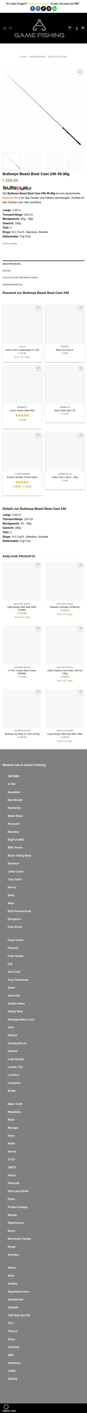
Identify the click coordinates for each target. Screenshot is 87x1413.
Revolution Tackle (19, 1238)
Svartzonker (15, 1299)
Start (23, 56)
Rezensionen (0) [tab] (12, 284)
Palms (12, 1175)
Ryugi (11, 1246)
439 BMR (13, 776)
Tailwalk (13, 1307)
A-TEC (12, 784)
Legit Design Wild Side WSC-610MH (22, 608)
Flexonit (13, 948)
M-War (12, 1090)
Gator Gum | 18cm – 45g (65, 477)
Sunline (13, 1283)
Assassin (14, 823)
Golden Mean (16, 1003)
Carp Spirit (15, 879)
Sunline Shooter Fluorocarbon (22, 477)
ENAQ (13, 1378)
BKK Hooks (15, 847)
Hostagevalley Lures (21, 1019)
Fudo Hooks (15, 956)
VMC (11, 1355)
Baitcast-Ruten (57, 56)
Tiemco (12, 1331)
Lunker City (15, 1067)
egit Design (16, 1059)
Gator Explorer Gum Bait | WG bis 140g (64, 672)
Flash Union (15, 940)
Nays (11, 1135)
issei (11, 1027)
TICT (11, 1323)
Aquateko (14, 792)
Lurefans (13, 1074)
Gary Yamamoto (18, 979)
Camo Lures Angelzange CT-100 (22, 350)
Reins (11, 1230)
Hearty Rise (15, 1011)
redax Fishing (18, 1207)
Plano (11, 1199)
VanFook (13, 1347)
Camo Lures (15, 871)
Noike (11, 1143)
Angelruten (37, 56)
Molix (11, 1119)
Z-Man (12, 1370)
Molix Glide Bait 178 (64, 410)
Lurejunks (14, 1082)
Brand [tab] (7, 270)
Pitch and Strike (18, 1191)
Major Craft (15, 1104)
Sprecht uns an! (38, 3)
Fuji (22, 541)
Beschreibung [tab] (12, 264)
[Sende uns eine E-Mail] (48, 8)
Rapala (12, 1215)
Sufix (11, 1275)
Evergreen (14, 919)
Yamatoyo (14, 1363)
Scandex (13, 1254)
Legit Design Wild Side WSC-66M (64, 734)
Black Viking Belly (19, 855)
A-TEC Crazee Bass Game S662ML (22, 672)
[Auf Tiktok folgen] (43, 8)
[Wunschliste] (69, 28)
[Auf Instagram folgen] (38, 8)
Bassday (13, 831)
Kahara (12, 1035)
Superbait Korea (18, 1291)
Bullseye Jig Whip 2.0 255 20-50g (22, 734)
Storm (12, 1267)
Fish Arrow (15, 926)
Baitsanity (14, 807)
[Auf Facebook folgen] (32, 8)
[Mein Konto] (77, 28)
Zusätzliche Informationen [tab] (20, 277)
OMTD (12, 1167)
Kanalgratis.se (17, 1043)
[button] (5, 28)
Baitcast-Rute (11, 197)
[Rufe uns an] (54, 8)
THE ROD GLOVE (19, 1315)
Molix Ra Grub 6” (65, 350)
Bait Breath (15, 800)
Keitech (13, 1051)
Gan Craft (14, 971)
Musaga (13, 1127)
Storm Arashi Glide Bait (22, 410)
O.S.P (11, 1159)
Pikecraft (13, 1183)
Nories (12, 1151)
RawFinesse (15, 1222)
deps (11, 903)
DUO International (19, 911)
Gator (11, 987)
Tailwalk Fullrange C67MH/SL (64, 607)
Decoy (12, 887)
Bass (19, 815)
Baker (11, 815)
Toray (11, 1339)
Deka (11, 895)
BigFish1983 (16, 839)
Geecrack (14, 995)
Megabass (14, 1111)
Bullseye (13, 863)
